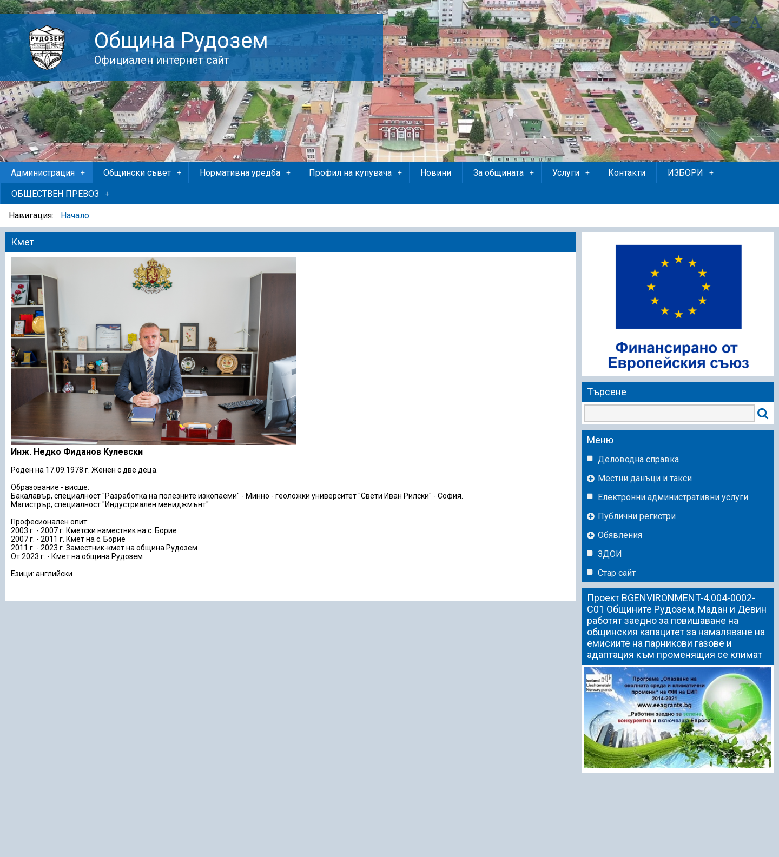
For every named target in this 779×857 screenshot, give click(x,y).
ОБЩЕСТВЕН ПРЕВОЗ (61, 194)
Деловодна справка (638, 459)
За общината (504, 173)
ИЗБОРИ (691, 173)
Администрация (49, 173)
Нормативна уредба (246, 173)
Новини (435, 173)
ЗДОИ (610, 554)
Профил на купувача (356, 173)
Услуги (571, 173)
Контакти (626, 173)
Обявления (620, 535)
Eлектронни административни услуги (673, 497)
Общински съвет (143, 173)
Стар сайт (617, 573)
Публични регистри (637, 516)
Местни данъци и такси (645, 478)
